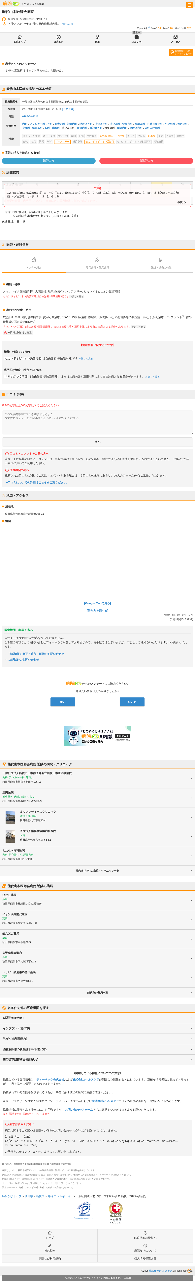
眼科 (47, 127)
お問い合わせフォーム (79, 1109)
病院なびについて (145, 1250)
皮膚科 (26, 127)
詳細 (128, 1278)
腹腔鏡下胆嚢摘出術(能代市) (20, 1059)
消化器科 (115, 123)
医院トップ (20, 41)
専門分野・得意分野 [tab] (97, 267)
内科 (24, 123)
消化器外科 (101, 123)
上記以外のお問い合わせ (24, 659)
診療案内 (58, 41)
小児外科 (170, 123)
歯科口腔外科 (152, 127)
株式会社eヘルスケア (86, 1079)
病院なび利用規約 (50, 1258)
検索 (189, 1271)
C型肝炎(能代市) (13, 1017)
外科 (49, 123)
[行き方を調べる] (97, 610)
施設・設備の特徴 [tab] (161, 267)
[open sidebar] (189, 5)
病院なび (11, 3)
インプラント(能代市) (16, 1028)
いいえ (132, 701)
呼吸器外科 (86, 123)
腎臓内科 (127, 123)
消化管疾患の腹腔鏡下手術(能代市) (25, 1049)
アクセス (175, 41)
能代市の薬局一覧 (97, 992)
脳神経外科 (95, 127)
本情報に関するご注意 (20, 332)
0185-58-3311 (30, 116)
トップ (50, 1237)
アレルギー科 (37, 123)
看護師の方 (146, 160)
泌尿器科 (37, 127)
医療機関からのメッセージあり (182, 52)
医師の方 (48, 160)
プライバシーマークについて (84, 1218)
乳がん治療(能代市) (15, 1038)
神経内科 (72, 123)
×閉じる (181, 202)
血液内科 (82, 127)
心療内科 (60, 123)
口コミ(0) (136, 41)
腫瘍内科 (122, 127)
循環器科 (140, 123)
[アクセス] (68, 109)
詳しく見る (77, 296)
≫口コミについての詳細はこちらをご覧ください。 (37, 482)
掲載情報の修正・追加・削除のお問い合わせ (36, 653)
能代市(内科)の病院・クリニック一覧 (97, 870)
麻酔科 (56, 127)
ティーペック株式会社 (50, 1079)
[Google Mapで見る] (97, 603)
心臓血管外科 (155, 123)
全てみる (68, 23)
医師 (97, 41)
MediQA (50, 1250)
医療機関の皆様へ (145, 1237)
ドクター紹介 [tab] (34, 267)
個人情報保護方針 (145, 1258)
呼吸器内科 (136, 127)
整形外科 (182, 123)
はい (63, 701)
